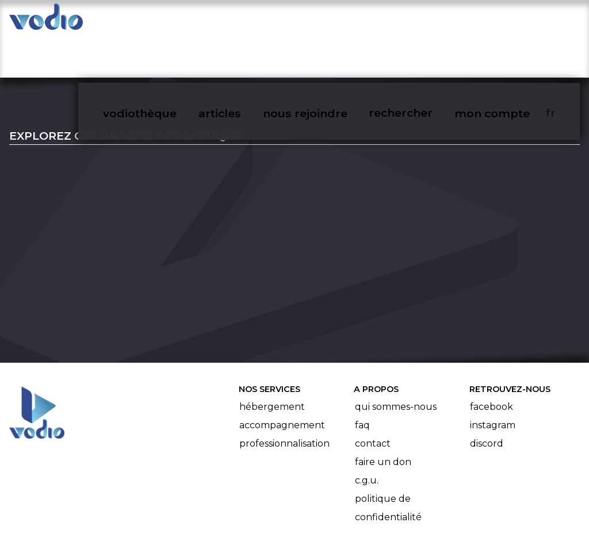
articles (242, 21)
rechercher (420, 21)
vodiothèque (164, 21)
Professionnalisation (284, 399)
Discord (486, 399)
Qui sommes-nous (396, 363)
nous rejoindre (326, 21)
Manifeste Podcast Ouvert (327, 516)
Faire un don (383, 418)
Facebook (491, 363)
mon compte (510, 21)
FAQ (362, 381)
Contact (373, 399)
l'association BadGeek (196, 532)
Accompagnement (282, 381)
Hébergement (272, 363)
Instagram (492, 381)
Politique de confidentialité (388, 464)
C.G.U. (366, 436)
